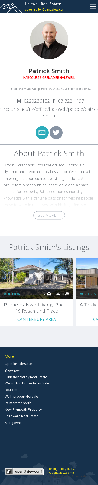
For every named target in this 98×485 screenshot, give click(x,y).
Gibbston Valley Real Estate (26, 376)
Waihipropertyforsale (21, 396)
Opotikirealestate (18, 363)
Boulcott (11, 389)
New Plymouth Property (23, 409)
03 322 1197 (71, 101)
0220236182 (37, 101)
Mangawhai (13, 422)
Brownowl (12, 370)
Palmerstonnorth (18, 402)
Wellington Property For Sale (27, 383)
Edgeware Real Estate (21, 416)
